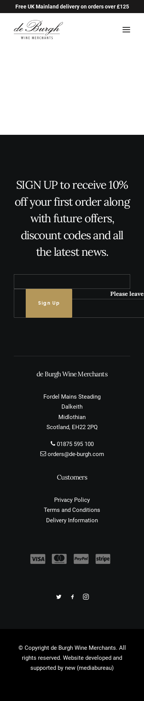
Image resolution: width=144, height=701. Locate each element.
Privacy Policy (72, 499)
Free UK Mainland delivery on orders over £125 (72, 6)
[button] (126, 29)
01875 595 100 (75, 444)
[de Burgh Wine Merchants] (38, 29)
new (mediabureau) (89, 667)
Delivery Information (72, 520)
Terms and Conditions (72, 509)
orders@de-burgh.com (76, 454)
